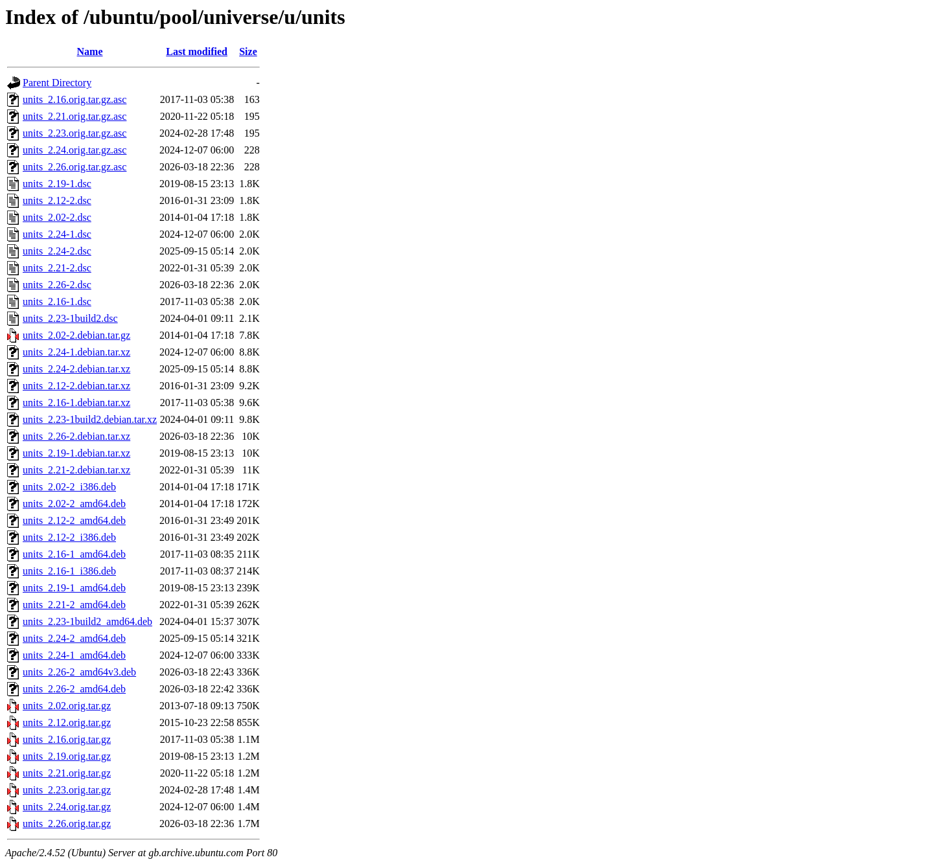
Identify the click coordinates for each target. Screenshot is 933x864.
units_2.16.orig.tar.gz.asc (74, 99)
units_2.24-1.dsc (57, 234)
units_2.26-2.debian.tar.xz (76, 436)
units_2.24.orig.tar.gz (67, 806)
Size (248, 51)
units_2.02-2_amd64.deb (74, 503)
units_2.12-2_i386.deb (69, 537)
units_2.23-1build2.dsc (70, 318)
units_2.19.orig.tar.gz (67, 756)
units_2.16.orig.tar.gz (67, 739)
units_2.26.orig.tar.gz (67, 823)
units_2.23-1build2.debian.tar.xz (90, 419)
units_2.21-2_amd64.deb (74, 604)
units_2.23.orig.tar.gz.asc (74, 133)
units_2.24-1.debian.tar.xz (76, 352)
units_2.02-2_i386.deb (69, 486)
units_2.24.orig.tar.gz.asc (74, 149)
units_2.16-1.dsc (57, 301)
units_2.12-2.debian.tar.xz (76, 385)
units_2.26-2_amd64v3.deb (79, 671)
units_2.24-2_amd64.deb (74, 638)
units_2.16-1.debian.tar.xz (76, 402)
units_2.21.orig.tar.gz (67, 773)
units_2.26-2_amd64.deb (74, 688)
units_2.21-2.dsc (57, 267)
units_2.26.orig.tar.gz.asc (74, 166)
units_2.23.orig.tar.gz (67, 789)
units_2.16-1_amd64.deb (74, 554)
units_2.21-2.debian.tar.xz (76, 469)
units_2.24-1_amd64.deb (74, 655)
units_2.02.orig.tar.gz (67, 705)
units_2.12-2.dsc (57, 200)
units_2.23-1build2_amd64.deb (87, 621)
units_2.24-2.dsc (57, 250)
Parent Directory (57, 82)
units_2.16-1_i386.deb (69, 570)
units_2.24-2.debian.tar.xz (76, 368)
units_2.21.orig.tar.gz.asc (74, 116)
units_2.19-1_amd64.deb (74, 587)
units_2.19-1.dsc (57, 183)
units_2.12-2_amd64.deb (74, 520)
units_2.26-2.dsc (57, 284)
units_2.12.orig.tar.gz (67, 722)
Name (90, 51)
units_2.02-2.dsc (57, 217)
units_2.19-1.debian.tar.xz (76, 453)
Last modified (196, 51)
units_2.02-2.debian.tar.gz (76, 335)
